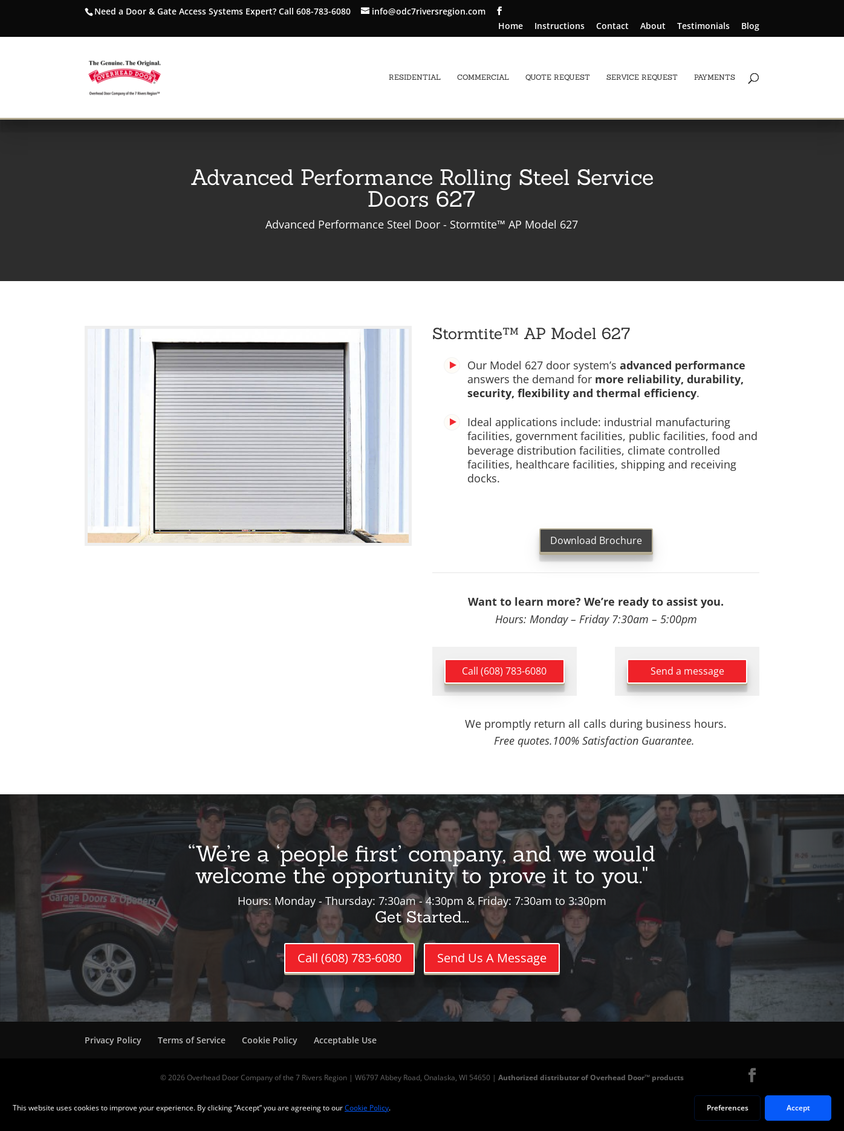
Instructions (559, 26)
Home (510, 26)
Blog (750, 26)
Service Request (642, 77)
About (653, 26)
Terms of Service (192, 1040)
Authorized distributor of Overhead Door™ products (591, 1077)
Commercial (483, 77)
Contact (612, 26)
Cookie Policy (269, 1040)
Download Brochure (596, 540)
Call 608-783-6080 (315, 11)
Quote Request (557, 77)
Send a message (687, 671)
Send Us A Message (492, 958)
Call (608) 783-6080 (504, 671)
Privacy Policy (113, 1040)
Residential (415, 77)
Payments (714, 77)
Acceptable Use (345, 1040)
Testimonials (703, 26)
